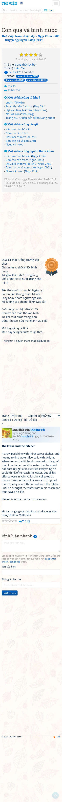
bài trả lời (12, 134)
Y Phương (27, 176)
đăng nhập (15, 624)
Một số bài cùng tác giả (21, 186)
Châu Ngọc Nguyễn (26, 241)
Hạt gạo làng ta (15, 172)
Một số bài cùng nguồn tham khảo (29, 213)
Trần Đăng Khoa (36, 172)
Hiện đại (19, 130)
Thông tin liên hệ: (11, 641)
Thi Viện (9, 3)
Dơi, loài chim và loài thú (21, 199)
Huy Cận (39, 169)
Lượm (9, 165)
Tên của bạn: (9, 629)
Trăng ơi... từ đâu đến (19, 180)
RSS (57, 799)
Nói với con (13, 176)
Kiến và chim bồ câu (18, 192)
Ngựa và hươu (14, 207)
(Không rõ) (37, 492)
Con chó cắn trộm (17, 195)
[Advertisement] (31, 50)
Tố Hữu (19, 165)
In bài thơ (14, 152)
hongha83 (47, 245)
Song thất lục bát (25, 127)
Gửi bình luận (9, 655)
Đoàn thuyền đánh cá (19, 169)
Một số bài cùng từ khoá (22, 160)
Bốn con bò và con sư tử (21, 203)
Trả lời (12, 148)
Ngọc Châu (39, 218)
